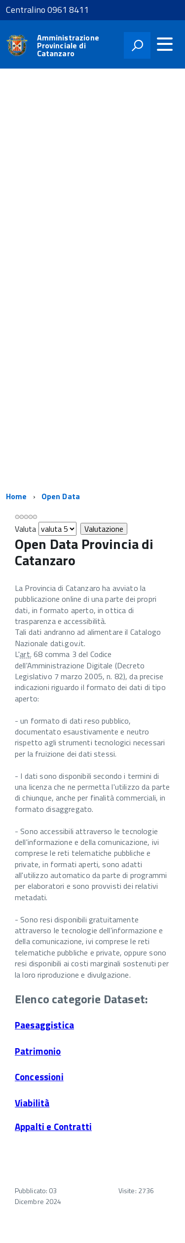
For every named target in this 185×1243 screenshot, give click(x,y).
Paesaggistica (44, 1025)
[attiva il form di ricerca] (137, 45)
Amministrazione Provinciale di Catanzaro (68, 45)
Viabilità (32, 1103)
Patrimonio (38, 1051)
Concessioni (39, 1077)
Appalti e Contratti (53, 1126)
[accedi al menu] (165, 44)
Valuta (26, 529)
